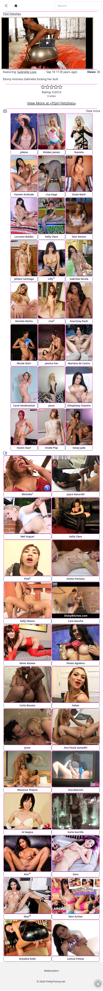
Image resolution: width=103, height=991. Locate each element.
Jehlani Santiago (24, 279)
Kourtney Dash (79, 321)
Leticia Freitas (75, 958)
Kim (27, 874)
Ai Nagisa (27, 832)
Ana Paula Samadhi (75, 747)
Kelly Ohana (27, 621)
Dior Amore (79, 236)
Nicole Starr (24, 363)
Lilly (51, 279)
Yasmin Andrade (24, 194)
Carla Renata (27, 705)
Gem (76, 874)
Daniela (79, 152)
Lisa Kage (51, 194)
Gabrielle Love (26, 72)
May (27, 916)
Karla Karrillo (76, 832)
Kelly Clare (51, 236)
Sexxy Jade (78, 447)
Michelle (27, 494)
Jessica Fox (51, 363)
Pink (27, 578)
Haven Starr (24, 447)
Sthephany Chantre (79, 405)
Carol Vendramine (24, 405)
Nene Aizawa (27, 663)
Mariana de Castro (79, 363)
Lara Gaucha (75, 621)
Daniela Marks (24, 321)
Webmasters (51, 970)
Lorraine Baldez (23, 236)
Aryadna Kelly (27, 958)
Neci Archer (76, 916)
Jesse (51, 405)
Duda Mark (79, 194)
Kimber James (51, 152)
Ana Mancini (75, 790)
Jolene (24, 152)
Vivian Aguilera (75, 663)
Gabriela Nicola (79, 279)
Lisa (51, 321)
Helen (75, 705)
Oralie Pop (51, 447)
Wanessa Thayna (27, 790)
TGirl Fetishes (12, 14)
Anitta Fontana (76, 578)
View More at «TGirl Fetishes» (51, 103)
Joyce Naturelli (75, 494)
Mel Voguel (27, 536)
